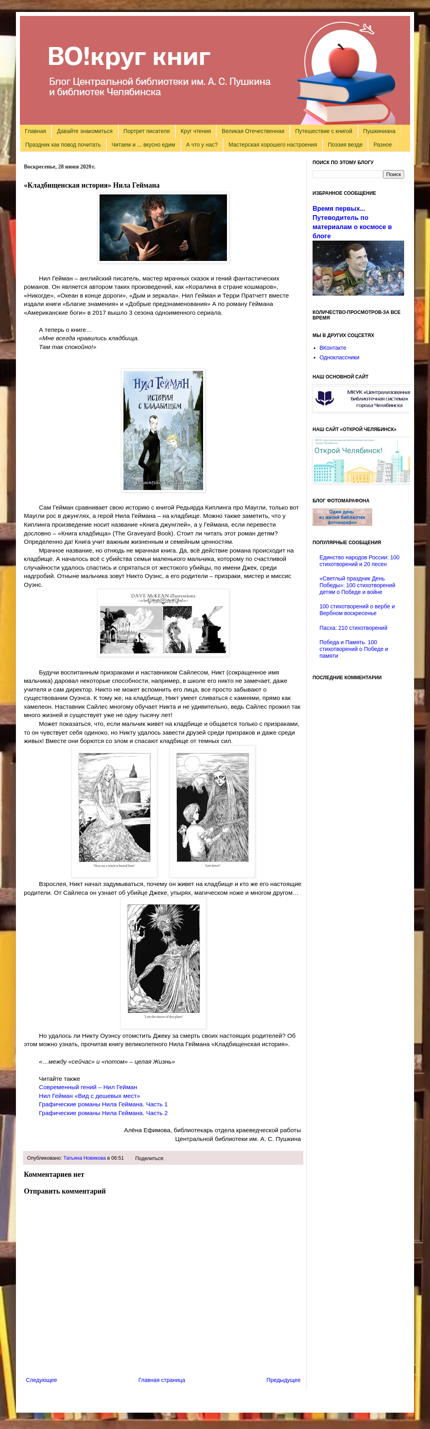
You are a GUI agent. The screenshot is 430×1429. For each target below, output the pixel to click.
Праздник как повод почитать (63, 144)
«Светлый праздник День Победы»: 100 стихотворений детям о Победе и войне (357, 585)
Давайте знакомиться (85, 131)
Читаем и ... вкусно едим (143, 144)
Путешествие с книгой (323, 131)
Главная (35, 131)
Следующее (41, 1380)
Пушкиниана (379, 131)
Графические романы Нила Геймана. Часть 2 (103, 1112)
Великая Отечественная (253, 131)
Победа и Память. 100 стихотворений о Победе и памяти (354, 649)
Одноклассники (340, 357)
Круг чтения (196, 131)
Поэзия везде (345, 144)
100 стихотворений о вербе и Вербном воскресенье (357, 609)
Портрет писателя (146, 131)
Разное (382, 144)
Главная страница (162, 1380)
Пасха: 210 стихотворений (353, 628)
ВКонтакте (333, 348)
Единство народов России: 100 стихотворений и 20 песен (360, 560)
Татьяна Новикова (84, 1158)
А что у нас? (202, 144)
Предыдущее (283, 1380)
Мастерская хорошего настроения (273, 144)
